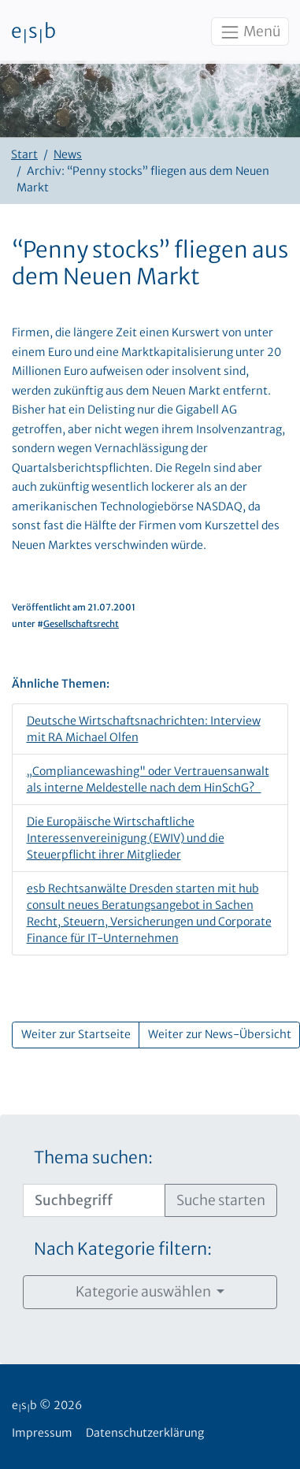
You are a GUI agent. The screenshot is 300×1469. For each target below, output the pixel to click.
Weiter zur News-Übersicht (219, 1034)
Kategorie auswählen (144, 1291)
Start (24, 154)
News (68, 154)
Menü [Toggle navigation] (250, 32)
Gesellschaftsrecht (81, 623)
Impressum (42, 1433)
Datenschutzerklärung (145, 1433)
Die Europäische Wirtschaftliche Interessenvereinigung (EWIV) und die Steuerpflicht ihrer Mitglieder (125, 838)
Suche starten (220, 1200)
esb (33, 32)
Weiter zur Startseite (76, 1034)
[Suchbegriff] (94, 1200)
